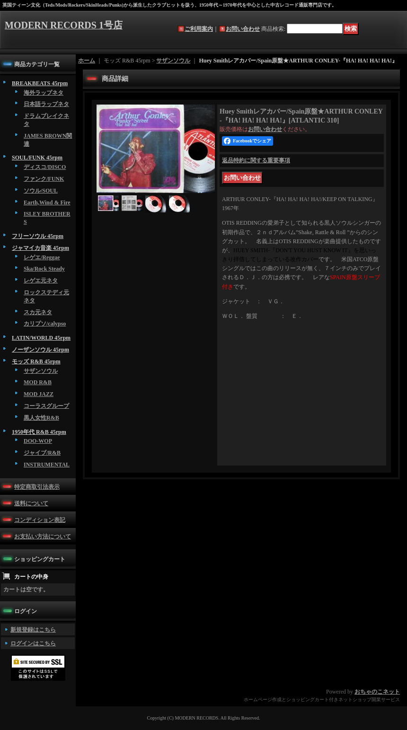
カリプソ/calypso (45, 323)
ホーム (86, 60)
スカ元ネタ (38, 312)
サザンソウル (41, 371)
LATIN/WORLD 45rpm (41, 337)
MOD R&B (38, 382)
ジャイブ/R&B (42, 452)
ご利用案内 (199, 29)
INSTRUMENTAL (47, 464)
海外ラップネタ (43, 92)
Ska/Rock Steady (44, 268)
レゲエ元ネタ (41, 280)
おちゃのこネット (377, 691)
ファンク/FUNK (44, 179)
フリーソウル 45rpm (37, 236)
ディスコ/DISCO (45, 167)
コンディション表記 (39, 520)
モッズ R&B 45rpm (36, 361)
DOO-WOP (38, 441)
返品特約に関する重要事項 (256, 160)
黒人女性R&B (41, 417)
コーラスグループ (46, 406)
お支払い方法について (42, 536)
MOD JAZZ (38, 394)
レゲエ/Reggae (42, 257)
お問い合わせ (243, 29)
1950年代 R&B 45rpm (39, 432)
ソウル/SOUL (41, 190)
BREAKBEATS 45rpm (40, 83)
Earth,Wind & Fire (47, 202)
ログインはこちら (33, 643)
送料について (31, 503)
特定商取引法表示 (37, 487)
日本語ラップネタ (46, 104)
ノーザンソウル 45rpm (40, 349)
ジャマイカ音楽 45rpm (40, 248)
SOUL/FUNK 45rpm (37, 157)
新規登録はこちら (33, 629)
